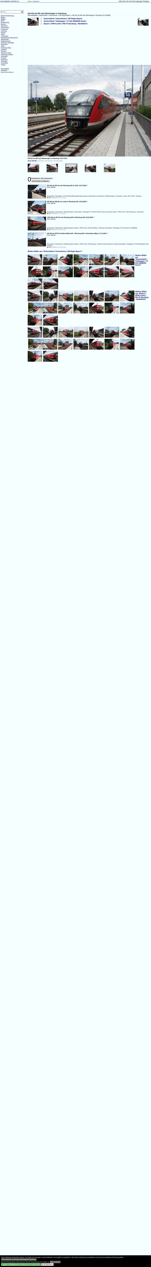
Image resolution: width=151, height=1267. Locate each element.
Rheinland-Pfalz (6, 48)
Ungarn (3, 65)
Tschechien (4, 63)
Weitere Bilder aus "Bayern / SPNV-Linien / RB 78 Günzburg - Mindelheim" (141, 295)
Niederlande (5, 39)
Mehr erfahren (55, 1262)
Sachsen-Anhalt (6, 53)
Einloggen (146, 1)
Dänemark (4, 26)
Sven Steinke (32, 161)
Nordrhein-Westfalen (7, 43)
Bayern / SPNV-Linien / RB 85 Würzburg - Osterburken (128, 212)
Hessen (3, 33)
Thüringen (4, 61)
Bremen (3, 24)
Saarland (4, 49)
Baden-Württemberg (7, 16)
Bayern (3, 17)
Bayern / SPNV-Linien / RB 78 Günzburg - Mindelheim (65, 24)
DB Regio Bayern (64, 15)
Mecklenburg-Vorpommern (9, 38)
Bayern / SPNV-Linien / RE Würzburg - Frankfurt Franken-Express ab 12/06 (96, 244)
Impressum (36, 1)
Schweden (4, 56)
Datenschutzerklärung (7, 72)
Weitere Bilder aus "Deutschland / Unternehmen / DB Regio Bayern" (55, 251)
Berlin (3, 21)
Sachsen (4, 51)
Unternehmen (53, 15)
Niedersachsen (5, 41)
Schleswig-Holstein (7, 55)
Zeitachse (4, 70)
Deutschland (43, 15)
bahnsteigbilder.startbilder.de (9, 1)
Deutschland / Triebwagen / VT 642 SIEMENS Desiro (65, 21)
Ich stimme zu (47, 1264)
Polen (3, 46)
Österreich (4, 44)
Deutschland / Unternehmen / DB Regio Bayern (63, 19)
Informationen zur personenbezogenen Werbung (19, 1259)
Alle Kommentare (47, 178)
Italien (3, 34)
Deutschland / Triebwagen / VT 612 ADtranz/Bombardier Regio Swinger (67, 196)
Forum (30, 1)
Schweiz (3, 58)
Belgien (3, 19)
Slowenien (4, 60)
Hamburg (4, 31)
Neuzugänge (5, 69)
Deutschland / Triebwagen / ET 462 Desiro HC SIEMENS (121, 228)
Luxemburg (4, 36)
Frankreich (4, 29)
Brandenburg (5, 22)
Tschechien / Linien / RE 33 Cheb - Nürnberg (128, 196)
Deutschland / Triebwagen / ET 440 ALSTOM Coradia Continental (93, 212)
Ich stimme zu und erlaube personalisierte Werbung (21, 1264)
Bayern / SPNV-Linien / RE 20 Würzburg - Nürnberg (89, 228)
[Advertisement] (88, 33)
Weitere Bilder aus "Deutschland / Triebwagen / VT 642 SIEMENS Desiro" (141, 260)
